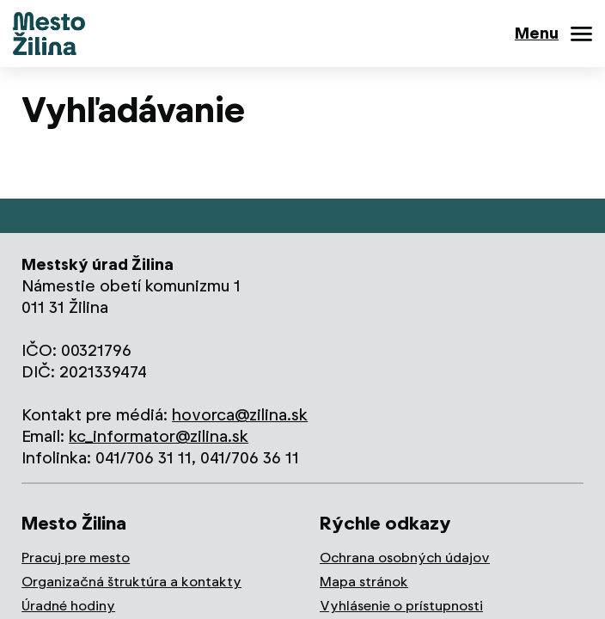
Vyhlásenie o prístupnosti (401, 605)
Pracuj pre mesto (75, 557)
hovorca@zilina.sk (240, 415)
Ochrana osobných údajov (405, 557)
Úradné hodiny (68, 605)
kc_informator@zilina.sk (158, 436)
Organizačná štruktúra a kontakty (131, 581)
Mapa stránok (364, 581)
